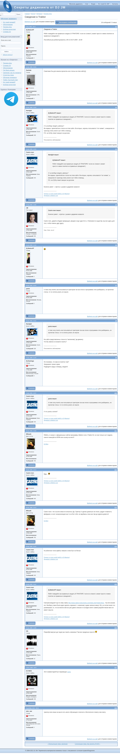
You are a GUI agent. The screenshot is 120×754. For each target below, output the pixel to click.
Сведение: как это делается (12, 73)
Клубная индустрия (9, 29)
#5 (116, 205)
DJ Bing (46, 444)
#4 (116, 149)
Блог (86, 4)
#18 (115, 708)
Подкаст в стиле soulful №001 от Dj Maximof (56, 193)
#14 (115, 546)
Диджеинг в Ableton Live (51, 195)
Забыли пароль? (8, 54)
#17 (115, 667)
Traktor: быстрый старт (10, 80)
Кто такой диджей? (9, 22)
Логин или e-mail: (6, 40)
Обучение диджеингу (76, 4)
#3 (116, 107)
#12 (115, 470)
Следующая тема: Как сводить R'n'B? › (87, 744)
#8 (116, 321)
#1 (116, 27)
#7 (116, 285)
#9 (116, 358)
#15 (115, 584)
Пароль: (3, 46)
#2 (116, 67)
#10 (115, 393)
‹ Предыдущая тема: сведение (58, 744)
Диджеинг (39, 13)
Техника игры (48, 13)
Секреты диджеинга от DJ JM (40, 7)
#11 (115, 431)
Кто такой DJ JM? (103, 4)
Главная (27, 13)
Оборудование (8, 24)
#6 (116, 245)
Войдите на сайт (30, 21)
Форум (93, 4)
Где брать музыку (9, 70)
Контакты (115, 4)
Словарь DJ (7, 32)
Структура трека (8, 75)
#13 (115, 507)
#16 (115, 628)
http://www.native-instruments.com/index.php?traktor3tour (86, 603)
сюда (69, 672)
